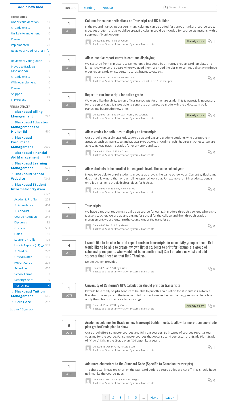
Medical (32, 251)
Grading (32, 228)
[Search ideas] (190, 7)
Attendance (32, 205)
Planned (30, 39)
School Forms (32, 274)
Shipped (30, 94)
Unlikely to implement (30, 33)
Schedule (32, 268)
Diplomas (32, 222)
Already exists (30, 27)
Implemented (30, 45)
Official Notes (32, 257)
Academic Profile (32, 199)
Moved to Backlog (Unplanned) (30, 68)
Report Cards (32, 262)
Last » (170, 397)
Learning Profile (32, 239)
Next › (155, 397)
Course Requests (32, 216)
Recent (70, 7)
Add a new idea (30, 7)
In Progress (30, 99)
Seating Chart (32, 280)
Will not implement (30, 82)
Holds (32, 234)
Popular (107, 7)
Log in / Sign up (21, 309)
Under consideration (30, 22)
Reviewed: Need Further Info (30, 53)
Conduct (32, 211)
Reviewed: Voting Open (30, 61)
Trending (88, 7)
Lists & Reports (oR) (32, 245)
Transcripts (32, 285)
